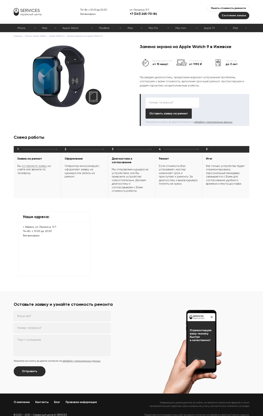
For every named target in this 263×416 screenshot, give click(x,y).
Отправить (29, 360)
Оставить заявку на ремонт (223, 102)
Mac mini (180, 28)
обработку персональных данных (213, 111)
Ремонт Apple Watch (36, 36)
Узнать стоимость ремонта (228, 8)
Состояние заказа (234, 15)
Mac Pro (153, 28)
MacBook (104, 28)
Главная (18, 36)
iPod (235, 28)
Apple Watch (70, 28)
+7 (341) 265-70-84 (143, 14)
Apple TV (209, 28)
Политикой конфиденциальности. (230, 407)
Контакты (42, 391)
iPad (44, 28)
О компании (22, 391)
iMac (130, 28)
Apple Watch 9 (56, 36)
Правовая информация (81, 391)
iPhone (21, 28)
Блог (57, 391)
